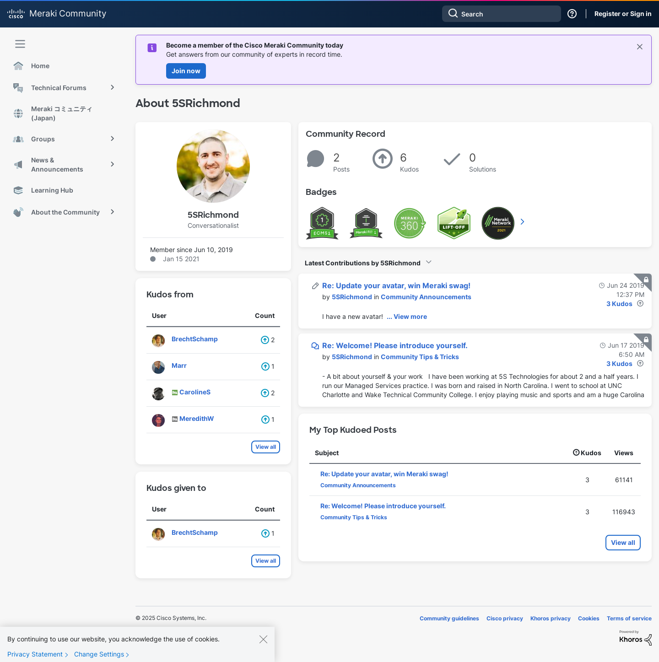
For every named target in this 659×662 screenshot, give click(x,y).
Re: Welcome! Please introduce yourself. (395, 345)
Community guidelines (449, 618)
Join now (186, 71)
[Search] (501, 13)
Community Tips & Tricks (420, 357)
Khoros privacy (550, 618)
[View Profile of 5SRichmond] (352, 297)
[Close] (263, 644)
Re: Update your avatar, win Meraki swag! (396, 285)
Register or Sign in (623, 13)
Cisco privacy (504, 618)
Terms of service (629, 618)
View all (265, 446)
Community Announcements (426, 297)
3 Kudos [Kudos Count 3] (619, 303)
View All (523, 221)
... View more (407, 316)
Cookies (589, 618)
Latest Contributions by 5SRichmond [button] (363, 263)
